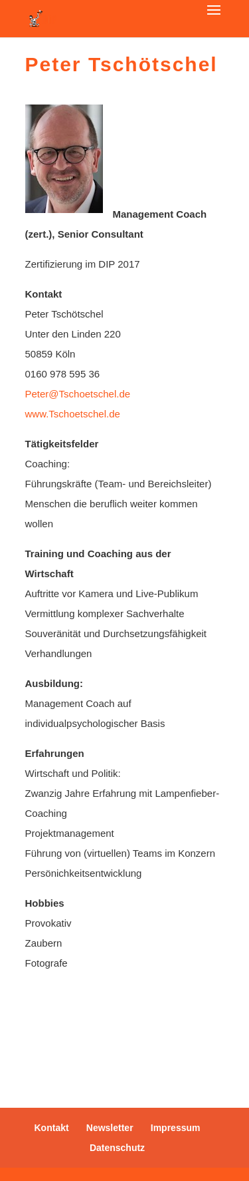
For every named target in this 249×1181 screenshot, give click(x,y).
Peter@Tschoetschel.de (78, 393)
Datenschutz (117, 1147)
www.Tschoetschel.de (74, 413)
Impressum (176, 1127)
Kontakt (52, 1127)
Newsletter (109, 1127)
